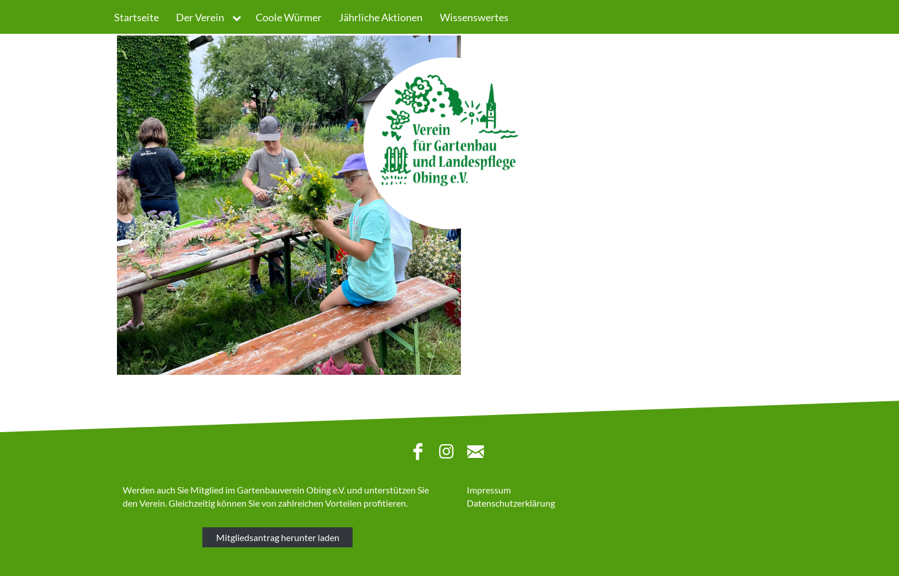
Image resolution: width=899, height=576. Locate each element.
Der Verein (200, 17)
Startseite (136, 17)
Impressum (489, 489)
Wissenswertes (474, 17)
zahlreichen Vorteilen (320, 502)
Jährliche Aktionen (381, 17)
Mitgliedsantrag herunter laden (277, 537)
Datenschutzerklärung (511, 502)
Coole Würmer (289, 17)
